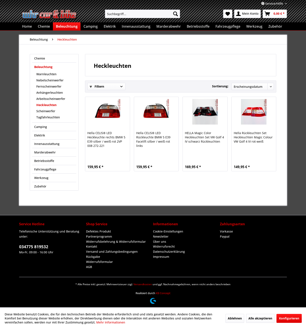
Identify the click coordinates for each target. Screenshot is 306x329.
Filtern (97, 86)
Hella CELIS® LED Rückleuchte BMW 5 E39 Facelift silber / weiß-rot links (153, 139)
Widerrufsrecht (164, 246)
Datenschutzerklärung (169, 252)
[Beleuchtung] (67, 26)
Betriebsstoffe (44, 161)
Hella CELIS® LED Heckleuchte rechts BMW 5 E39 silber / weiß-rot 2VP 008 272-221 (106, 139)
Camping (40, 127)
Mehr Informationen (110, 322)
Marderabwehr (45, 152)
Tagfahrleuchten (48, 117)
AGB (89, 267)
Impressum (161, 257)
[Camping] (91, 26)
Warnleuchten (46, 74)
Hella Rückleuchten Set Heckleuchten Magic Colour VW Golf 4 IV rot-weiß (253, 137)
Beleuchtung (43, 67)
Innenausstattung (47, 144)
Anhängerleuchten (49, 93)
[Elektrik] (110, 26)
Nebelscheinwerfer (50, 80)
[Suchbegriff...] (142, 14)
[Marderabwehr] (168, 26)
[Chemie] (44, 26)
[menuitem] (142, 14)
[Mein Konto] (247, 14)
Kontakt (91, 246)
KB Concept (163, 293)
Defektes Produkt (98, 231)
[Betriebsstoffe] (198, 26)
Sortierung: (220, 86)
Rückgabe (93, 257)
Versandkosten (142, 284)
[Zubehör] (275, 26)
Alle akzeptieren (260, 318)
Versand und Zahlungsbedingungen (112, 252)
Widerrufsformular (99, 262)
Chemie (39, 58)
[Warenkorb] (275, 14)
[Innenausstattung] (136, 26)
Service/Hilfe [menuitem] (272, 3)
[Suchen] (175, 14)
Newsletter (161, 236)
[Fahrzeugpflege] (227, 26)
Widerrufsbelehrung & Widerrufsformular (116, 242)
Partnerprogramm (99, 236)
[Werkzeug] (254, 26)
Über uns (159, 242)
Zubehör (40, 186)
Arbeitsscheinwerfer (50, 99)
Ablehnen (235, 318)
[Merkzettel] (227, 14)
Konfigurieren (289, 318)
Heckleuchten (46, 105)
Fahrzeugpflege (45, 169)
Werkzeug (41, 178)
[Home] (27, 26)
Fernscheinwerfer (48, 86)
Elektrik (39, 135)
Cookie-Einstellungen (168, 231)
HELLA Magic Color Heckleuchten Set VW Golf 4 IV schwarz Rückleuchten (204, 137)
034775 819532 (33, 247)
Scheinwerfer (45, 111)
